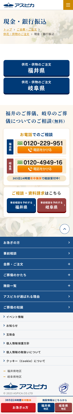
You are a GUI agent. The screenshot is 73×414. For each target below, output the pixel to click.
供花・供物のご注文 (17, 34)
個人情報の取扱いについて (23, 352)
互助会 (10, 334)
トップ (8, 29)
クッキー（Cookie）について (26, 361)
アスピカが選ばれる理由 (22, 296)
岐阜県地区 (14, 376)
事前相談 (10, 253)
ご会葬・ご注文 (27, 29)
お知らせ (12, 326)
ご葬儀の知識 (13, 307)
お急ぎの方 (12, 242)
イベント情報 (15, 317)
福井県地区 (14, 371)
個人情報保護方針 (18, 343)
